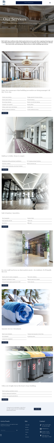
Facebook (27, 437)
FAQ (26, 434)
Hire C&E (27, 429)
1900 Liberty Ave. (45, 435)
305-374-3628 (47, 426)
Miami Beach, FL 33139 (46, 436)
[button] (50, 3)
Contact (26, 432)
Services (26, 427)
